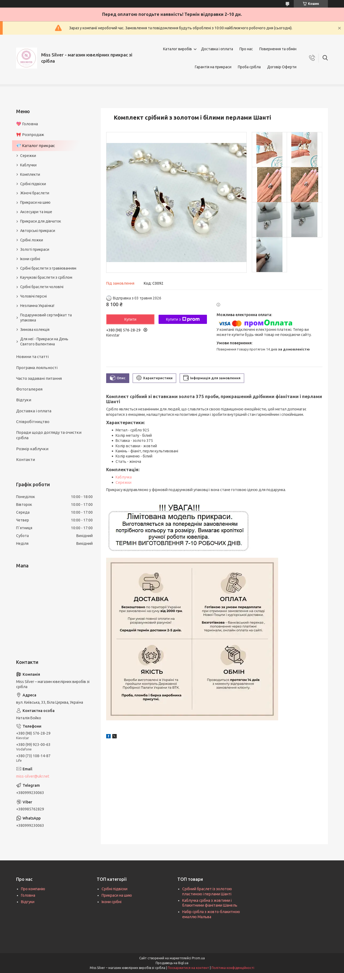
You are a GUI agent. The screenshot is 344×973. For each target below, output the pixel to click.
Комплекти (30, 174)
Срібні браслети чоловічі (41, 287)
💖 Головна (27, 123)
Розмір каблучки (32, 448)
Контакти (25, 459)
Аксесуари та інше (36, 212)
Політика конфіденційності (233, 968)
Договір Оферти (281, 67)
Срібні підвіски (33, 184)
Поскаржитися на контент (188, 968)
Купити (130, 319)
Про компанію (33, 889)
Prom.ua (198, 958)
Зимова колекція (34, 329)
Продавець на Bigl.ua (172, 963)
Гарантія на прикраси (213, 67)
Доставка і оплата (217, 49)
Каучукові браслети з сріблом (46, 277)
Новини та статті (32, 356)
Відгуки (23, 400)
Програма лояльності (37, 367)
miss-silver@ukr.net (32, 776)
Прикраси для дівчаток (40, 221)
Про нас (246, 49)
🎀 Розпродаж (30, 134)
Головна (28, 895)
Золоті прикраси (34, 249)
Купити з (182, 319)
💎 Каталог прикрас (35, 145)
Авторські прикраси (37, 230)
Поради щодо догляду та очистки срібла (48, 435)
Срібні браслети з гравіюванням (48, 268)
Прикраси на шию (35, 202)
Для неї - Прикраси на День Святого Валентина (44, 341)
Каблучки (28, 165)
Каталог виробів (177, 49)
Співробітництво (32, 421)
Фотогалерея (29, 389)
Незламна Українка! (37, 305)
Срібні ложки (31, 240)
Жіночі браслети (34, 193)
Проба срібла (249, 67)
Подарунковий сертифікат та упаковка (46, 317)
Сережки (123, 482)
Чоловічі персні (33, 296)
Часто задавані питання (39, 378)
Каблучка (124, 477)
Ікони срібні (30, 259)
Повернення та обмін (277, 49)
